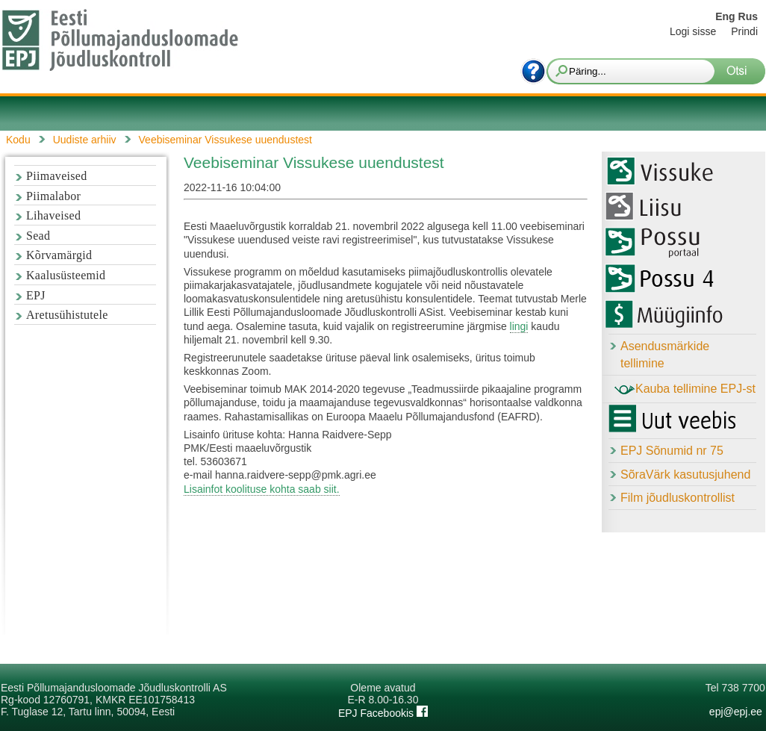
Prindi (744, 31)
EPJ (36, 295)
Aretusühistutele (67, 314)
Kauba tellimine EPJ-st (685, 389)
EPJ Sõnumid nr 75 (671, 450)
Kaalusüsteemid (65, 275)
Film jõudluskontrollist (677, 497)
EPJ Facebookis (383, 713)
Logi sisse (693, 31)
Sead (38, 235)
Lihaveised (53, 215)
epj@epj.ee (735, 712)
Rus (748, 16)
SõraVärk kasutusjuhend (685, 474)
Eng (725, 16)
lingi (519, 326)
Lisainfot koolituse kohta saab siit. (262, 489)
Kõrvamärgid (59, 255)
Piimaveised (56, 175)
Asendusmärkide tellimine (664, 355)
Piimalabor (53, 196)
